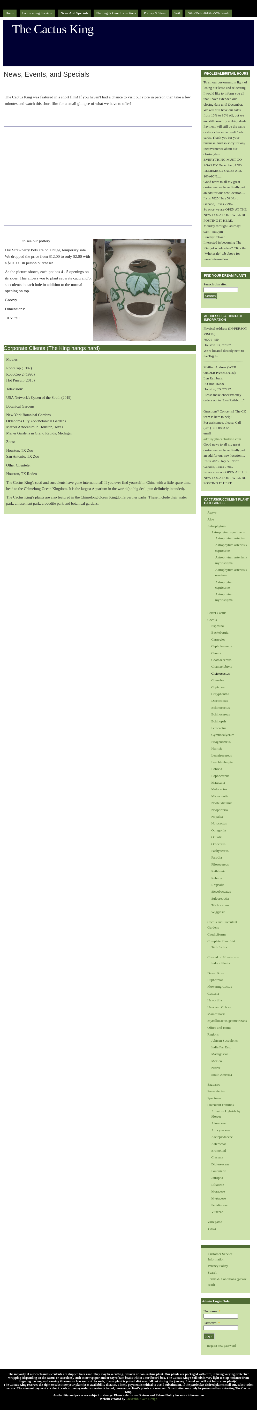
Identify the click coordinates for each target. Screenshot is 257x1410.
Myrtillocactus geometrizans (227, 1021)
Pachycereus (220, 851)
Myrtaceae (218, 1198)
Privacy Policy (218, 1266)
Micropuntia (219, 796)
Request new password (221, 1345)
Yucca (211, 1228)
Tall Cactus (219, 947)
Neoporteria (219, 810)
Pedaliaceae (219, 1205)
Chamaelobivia (221, 666)
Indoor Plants (220, 963)
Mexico (216, 1061)
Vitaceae (217, 1212)
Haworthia (214, 1000)
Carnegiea (218, 639)
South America (221, 1075)
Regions (213, 1034)
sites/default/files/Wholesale (208, 13)
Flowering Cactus (219, 986)
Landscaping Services (37, 13)
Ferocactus (218, 728)
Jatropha (217, 1178)
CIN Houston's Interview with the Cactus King (73, 132)
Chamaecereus (221, 660)
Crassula (217, 1157)
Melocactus (219, 789)
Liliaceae (217, 1185)
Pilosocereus (220, 864)
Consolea (217, 680)
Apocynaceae (220, 1130)
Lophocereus (220, 776)
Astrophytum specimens (228, 532)
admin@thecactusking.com (222, 439)
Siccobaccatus (221, 891)
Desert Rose (215, 973)
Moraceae (218, 1191)
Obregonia (218, 830)
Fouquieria (218, 1171)
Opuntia (216, 837)
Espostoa (217, 626)
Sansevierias (216, 1091)
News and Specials (74, 13)
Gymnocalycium (222, 735)
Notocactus (219, 823)
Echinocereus (220, 714)
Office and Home (219, 1028)
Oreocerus (218, 844)
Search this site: (215, 284)
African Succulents (224, 1040)
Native (216, 1068)
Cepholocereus (221, 646)
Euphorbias (215, 980)
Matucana (218, 782)
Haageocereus (221, 742)
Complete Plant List (221, 941)
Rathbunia (218, 871)
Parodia (216, 857)
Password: (211, 1323)
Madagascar (219, 1054)
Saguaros (213, 1084)
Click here (13, 241)
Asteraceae (218, 1144)
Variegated (214, 1222)
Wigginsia (218, 912)
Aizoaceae (218, 1123)
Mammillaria (216, 1014)
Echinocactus (220, 708)
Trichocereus (220, 905)
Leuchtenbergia (222, 762)
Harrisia (216, 748)
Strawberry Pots (29, 231)
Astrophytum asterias (230, 538)
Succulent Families (220, 1105)
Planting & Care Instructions (116, 13)
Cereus (216, 653)
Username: (212, 1311)
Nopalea (217, 817)
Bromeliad (218, 1150)
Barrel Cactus (216, 613)
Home (10, 13)
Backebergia (220, 632)
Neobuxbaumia (221, 803)
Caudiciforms (216, 934)
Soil (177, 13)
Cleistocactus (220, 673)
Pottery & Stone (155, 13)
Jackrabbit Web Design (141, 1399)
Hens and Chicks (219, 1007)
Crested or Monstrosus (223, 957)
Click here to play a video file (28, 118)
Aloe (210, 519)
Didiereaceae (220, 1164)
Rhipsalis (217, 885)
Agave (211, 512)
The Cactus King (53, 29)
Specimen (214, 1098)
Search (212, 1272)
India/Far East (221, 1047)
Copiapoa (217, 687)
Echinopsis (218, 721)
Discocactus (219, 701)
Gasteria (213, 993)
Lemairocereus (221, 755)
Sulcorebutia (220, 898)
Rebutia (216, 878)
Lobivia (216, 769)
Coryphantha (220, 694)
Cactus (212, 620)
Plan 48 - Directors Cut (39, 87)
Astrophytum (216, 526)
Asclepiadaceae (222, 1137)
